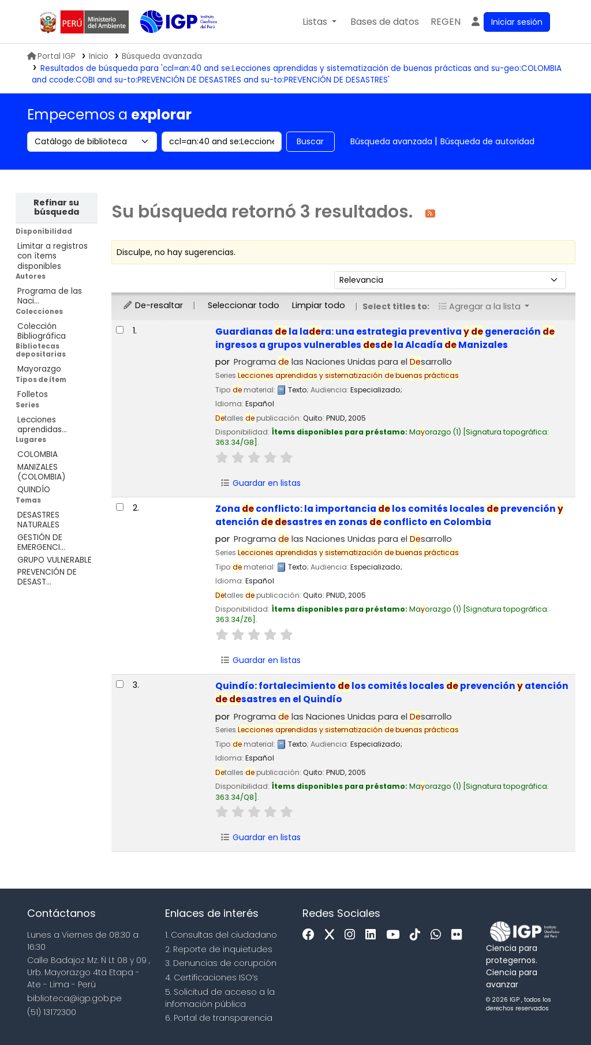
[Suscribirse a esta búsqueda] (430, 213)
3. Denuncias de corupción (220, 963)
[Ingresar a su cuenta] (510, 22)
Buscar (310, 141)
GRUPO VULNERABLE (54, 560)
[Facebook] (311, 935)
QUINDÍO (33, 489)
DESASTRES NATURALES (38, 520)
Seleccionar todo (243, 305)
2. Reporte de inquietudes (218, 949)
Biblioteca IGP (169, 45)
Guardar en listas (260, 483)
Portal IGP (51, 56)
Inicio (99, 56)
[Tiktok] (418, 935)
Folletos (32, 394)
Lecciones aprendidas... (42, 424)
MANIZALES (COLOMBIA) (41, 472)
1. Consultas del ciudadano (221, 935)
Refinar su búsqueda (56, 207)
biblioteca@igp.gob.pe (74, 998)
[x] (332, 935)
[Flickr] (459, 935)
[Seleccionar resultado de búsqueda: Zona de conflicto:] (120, 507)
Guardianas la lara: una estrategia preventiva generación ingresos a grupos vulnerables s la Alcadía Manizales (385, 338)
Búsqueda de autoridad (487, 141)
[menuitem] (445, 22)
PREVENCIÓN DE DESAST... (47, 577)
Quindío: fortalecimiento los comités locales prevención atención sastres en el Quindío (391, 692)
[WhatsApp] (439, 935)
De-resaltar (152, 305)
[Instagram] (353, 935)
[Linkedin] (373, 935)
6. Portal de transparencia (218, 1018)
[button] (319, 22)
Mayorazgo (39, 369)
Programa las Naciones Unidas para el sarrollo (343, 362)
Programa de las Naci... (49, 296)
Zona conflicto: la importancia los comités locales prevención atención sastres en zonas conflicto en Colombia (389, 515)
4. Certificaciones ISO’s (211, 977)
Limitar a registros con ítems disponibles (52, 256)
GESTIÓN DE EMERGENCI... (41, 542)
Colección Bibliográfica (41, 331)
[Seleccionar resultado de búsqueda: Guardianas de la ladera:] (120, 330)
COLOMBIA (37, 454)
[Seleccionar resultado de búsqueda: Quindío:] (120, 684)
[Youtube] (395, 935)
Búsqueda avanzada (391, 141)
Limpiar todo (318, 305)
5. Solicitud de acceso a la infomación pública (220, 998)
